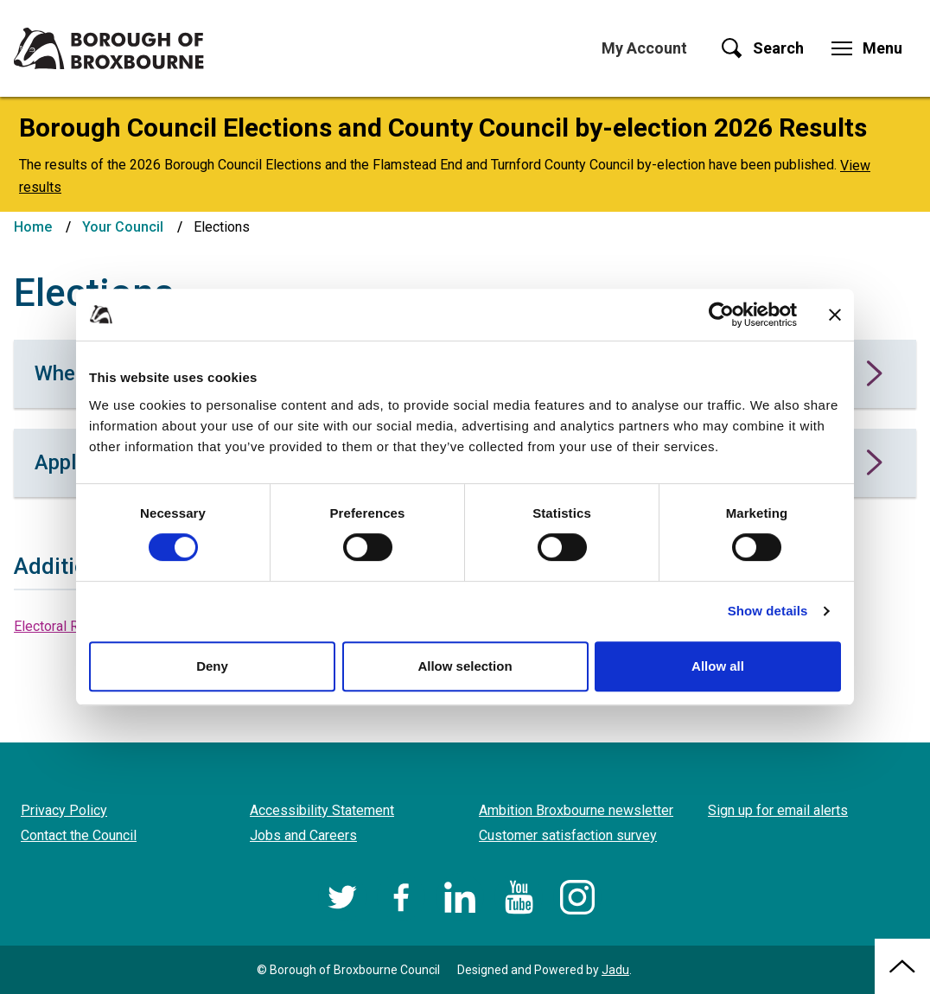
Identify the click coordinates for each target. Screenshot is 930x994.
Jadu (615, 970)
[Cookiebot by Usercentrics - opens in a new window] (721, 315)
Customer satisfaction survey (568, 835)
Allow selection (464, 666)
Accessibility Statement (322, 810)
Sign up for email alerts (778, 810)
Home (33, 227)
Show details (768, 610)
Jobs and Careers (303, 835)
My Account (644, 48)
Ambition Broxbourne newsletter (576, 810)
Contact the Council (79, 835)
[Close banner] (835, 315)
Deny (212, 666)
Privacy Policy (64, 810)
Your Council (122, 227)
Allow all (717, 666)
